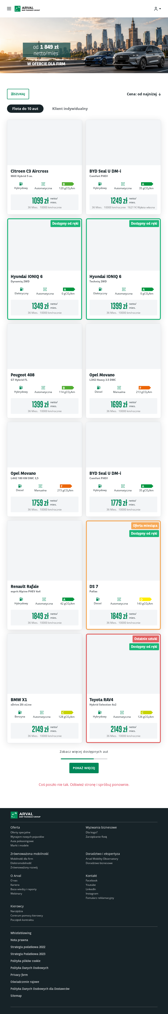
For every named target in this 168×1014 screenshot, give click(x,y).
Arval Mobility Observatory (102, 859)
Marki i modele (19, 845)
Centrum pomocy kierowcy (26, 915)
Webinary (16, 893)
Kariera (14, 885)
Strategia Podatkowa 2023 (27, 954)
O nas (14, 880)
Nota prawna (19, 940)
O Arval (15, 876)
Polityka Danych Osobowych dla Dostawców (40, 988)
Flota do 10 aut (25, 108)
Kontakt (91, 876)
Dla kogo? (92, 832)
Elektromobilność (21, 863)
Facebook (91, 880)
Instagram (92, 893)
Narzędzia (16, 911)
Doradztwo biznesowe (99, 863)
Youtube (91, 885)
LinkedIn (91, 889)
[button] (144, 94)
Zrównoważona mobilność (29, 854)
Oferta (15, 827)
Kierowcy (17, 906)
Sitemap (16, 995)
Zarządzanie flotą (96, 837)
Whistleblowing (20, 933)
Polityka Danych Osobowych (29, 968)
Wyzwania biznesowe (101, 827)
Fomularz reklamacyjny (100, 898)
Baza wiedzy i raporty (23, 889)
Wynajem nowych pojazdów (27, 837)
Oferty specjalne (20, 832)
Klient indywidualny (70, 108)
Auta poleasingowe (22, 841)
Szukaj (18, 94)
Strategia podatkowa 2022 (27, 947)
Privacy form (19, 975)
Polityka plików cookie (25, 961)
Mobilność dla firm (21, 859)
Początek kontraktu (22, 920)
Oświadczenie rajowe (24, 982)
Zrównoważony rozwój (24, 867)
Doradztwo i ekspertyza (103, 854)
